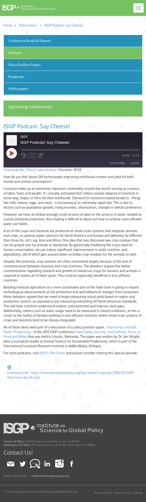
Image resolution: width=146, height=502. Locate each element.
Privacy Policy (102, 492)
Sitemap (137, 492)
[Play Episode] (11, 153)
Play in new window (41, 170)
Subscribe (117, 163)
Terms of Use (121, 492)
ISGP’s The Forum (52, 353)
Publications (28, 25)
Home (8, 25)
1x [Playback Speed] (32, 155)
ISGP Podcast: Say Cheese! (63, 25)
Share (134, 163)
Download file (14, 170)
